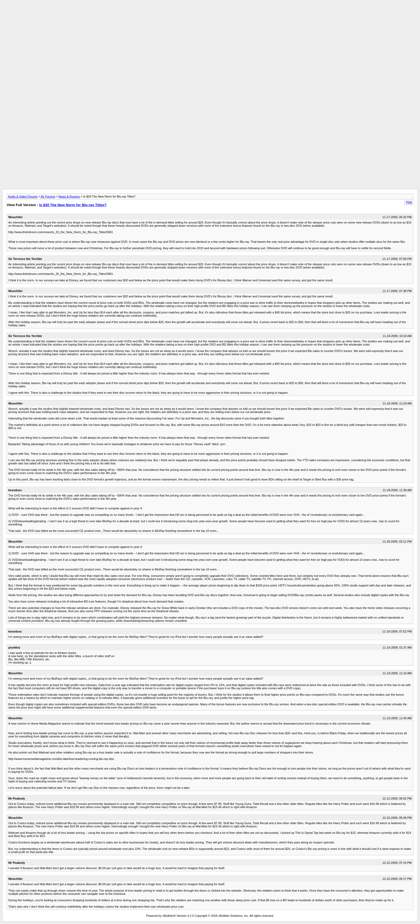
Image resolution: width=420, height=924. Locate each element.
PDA (409, 202)
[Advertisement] (210, 14)
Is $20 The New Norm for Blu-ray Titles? (73, 205)
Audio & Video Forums (23, 196)
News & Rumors (69, 196)
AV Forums (48, 196)
